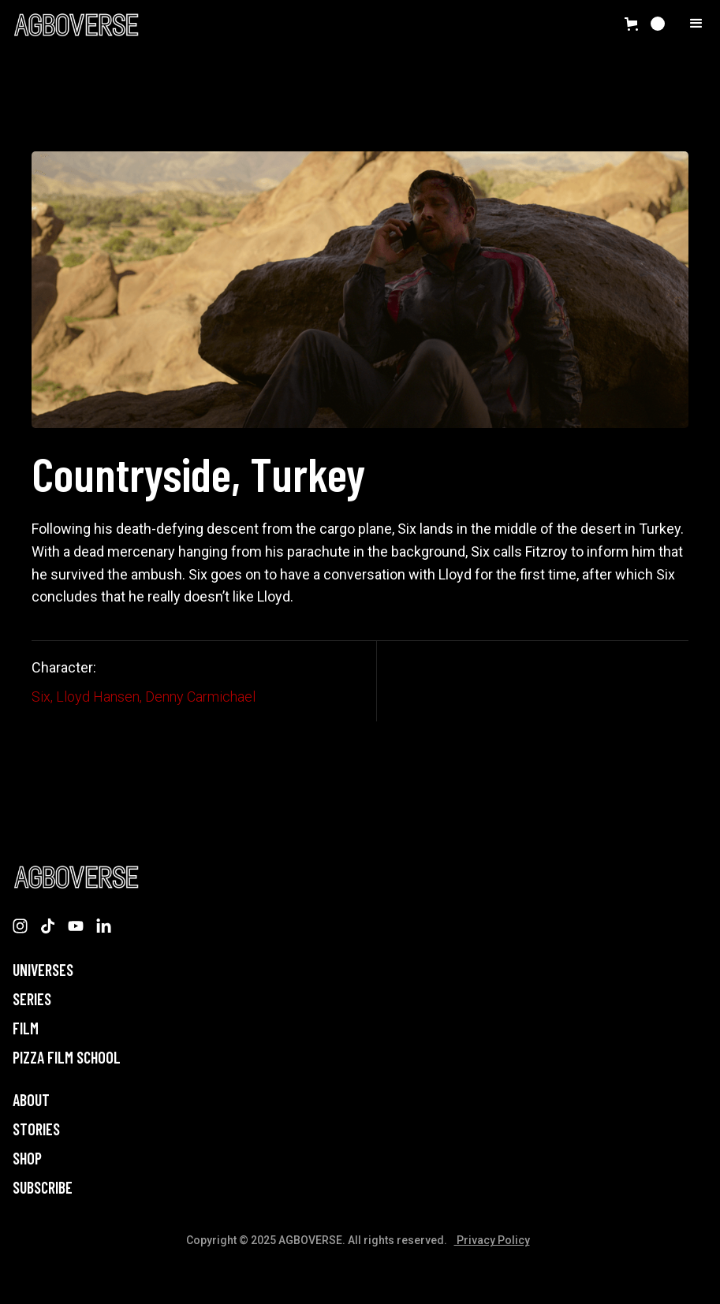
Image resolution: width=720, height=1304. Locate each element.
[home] (76, 24)
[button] (645, 23)
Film (26, 1028)
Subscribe (43, 1187)
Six (41, 696)
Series (32, 999)
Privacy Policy (492, 1240)
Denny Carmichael (200, 696)
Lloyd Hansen (98, 696)
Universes (43, 970)
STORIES (36, 1129)
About (31, 1100)
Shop (27, 1158)
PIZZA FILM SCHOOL (67, 1057)
